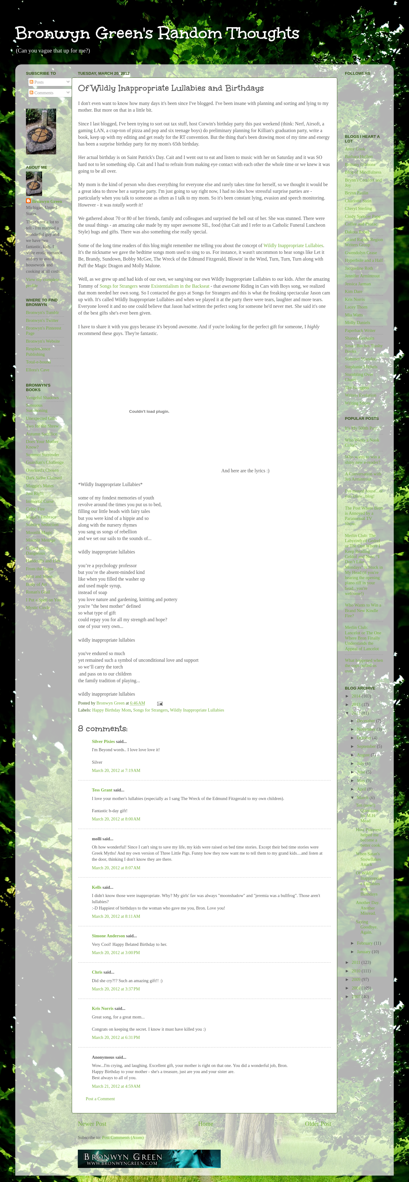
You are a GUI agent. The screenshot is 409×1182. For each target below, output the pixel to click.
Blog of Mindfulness (363, 172)
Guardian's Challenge (45, 462)
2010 (356, 970)
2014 (356, 696)
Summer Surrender (42, 454)
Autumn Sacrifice (41, 433)
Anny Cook (355, 148)
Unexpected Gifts (41, 418)
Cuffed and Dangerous (35, 551)
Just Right (35, 493)
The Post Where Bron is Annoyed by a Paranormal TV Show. (364, 516)
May (361, 780)
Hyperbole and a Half (364, 260)
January (364, 951)
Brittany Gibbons (360, 164)
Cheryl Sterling (358, 208)
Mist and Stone (39, 576)
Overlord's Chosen (42, 470)
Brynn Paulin (356, 192)
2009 (356, 979)
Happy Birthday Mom (111, 710)
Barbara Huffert (359, 156)
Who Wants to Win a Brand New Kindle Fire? (363, 610)
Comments (41, 92)
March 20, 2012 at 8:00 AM (116, 818)
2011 (356, 962)
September (367, 746)
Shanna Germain (359, 338)
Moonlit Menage (40, 540)
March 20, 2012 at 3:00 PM (116, 952)
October (364, 737)
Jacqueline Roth (359, 268)
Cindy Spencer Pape (363, 216)
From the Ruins (39, 568)
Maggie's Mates (40, 485)
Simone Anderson (108, 935)
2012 (356, 713)
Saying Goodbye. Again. (367, 927)
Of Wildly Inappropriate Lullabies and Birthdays (369, 883)
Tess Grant (102, 789)
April (362, 789)
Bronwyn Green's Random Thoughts (157, 33)
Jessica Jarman (358, 283)
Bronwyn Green (47, 201)
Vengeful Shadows (42, 397)
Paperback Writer (360, 330)
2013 (356, 704)
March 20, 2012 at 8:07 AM (116, 867)
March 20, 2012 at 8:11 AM (116, 916)
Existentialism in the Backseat (180, 286)
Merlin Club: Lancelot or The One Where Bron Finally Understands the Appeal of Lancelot (363, 638)
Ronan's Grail (38, 591)
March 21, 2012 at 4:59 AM (116, 1086)
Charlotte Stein (358, 200)
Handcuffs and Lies (43, 560)
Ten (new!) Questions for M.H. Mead (367, 813)
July (361, 763)
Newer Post (92, 1123)
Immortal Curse (40, 501)
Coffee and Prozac (361, 224)
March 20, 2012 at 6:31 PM (116, 1037)
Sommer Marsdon (361, 358)
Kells (96, 887)
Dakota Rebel (357, 231)
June (361, 771)
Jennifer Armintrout (362, 275)
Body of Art (36, 584)
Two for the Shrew (42, 425)
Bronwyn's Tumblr (42, 312)
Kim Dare (353, 291)
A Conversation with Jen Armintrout (363, 476)
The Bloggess (357, 387)
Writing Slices (357, 403)
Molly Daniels (357, 322)
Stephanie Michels (361, 366)
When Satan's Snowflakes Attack (368, 859)
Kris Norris (103, 1008)
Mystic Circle (38, 607)
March (363, 797)
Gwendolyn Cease (361, 252)
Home (205, 1123)
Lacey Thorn (356, 307)
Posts (37, 82)
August (364, 754)
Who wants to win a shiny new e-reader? (362, 459)
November (367, 729)
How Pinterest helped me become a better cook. (368, 837)
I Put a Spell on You (43, 599)
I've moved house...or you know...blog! (364, 493)
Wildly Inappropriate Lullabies (293, 245)
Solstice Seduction (42, 524)
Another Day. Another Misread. (367, 908)
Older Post (318, 1123)
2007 (356, 996)
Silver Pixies (103, 741)
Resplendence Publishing (38, 351)
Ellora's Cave (37, 369)
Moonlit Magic (39, 532)
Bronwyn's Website (43, 341)
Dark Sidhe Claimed (44, 477)
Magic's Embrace (41, 516)
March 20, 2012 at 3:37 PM (116, 988)
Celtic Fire (35, 508)
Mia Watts (354, 314)
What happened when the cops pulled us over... (364, 665)
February (365, 943)
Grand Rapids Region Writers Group (364, 242)
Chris (97, 972)
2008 (356, 988)
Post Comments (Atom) (123, 1137)
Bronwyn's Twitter (42, 320)
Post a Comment (100, 1098)
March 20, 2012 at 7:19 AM (116, 770)
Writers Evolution (360, 395)
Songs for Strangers (119, 286)
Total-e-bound (38, 361)
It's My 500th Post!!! (363, 428)
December (366, 720)
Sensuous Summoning (36, 408)
